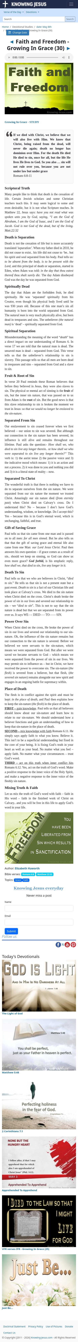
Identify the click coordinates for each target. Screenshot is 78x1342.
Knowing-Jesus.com (41, 1337)
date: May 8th (44, 26)
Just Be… (7, 1308)
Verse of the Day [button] (13, 12)
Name (8, 902)
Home (5, 26)
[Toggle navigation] (71, 4)
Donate (69, 1326)
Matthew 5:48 (10, 1072)
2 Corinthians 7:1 (12, 1131)
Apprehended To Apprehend (19, 1190)
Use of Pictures (54, 1326)
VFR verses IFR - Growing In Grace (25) (25, 1249)
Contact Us (9, 1332)
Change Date (17, 32)
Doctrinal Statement (14, 1326)
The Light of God (12, 1013)
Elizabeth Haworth (27, 868)
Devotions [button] (31, 12)
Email (8, 915)
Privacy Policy (35, 1326)
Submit (11, 931)
